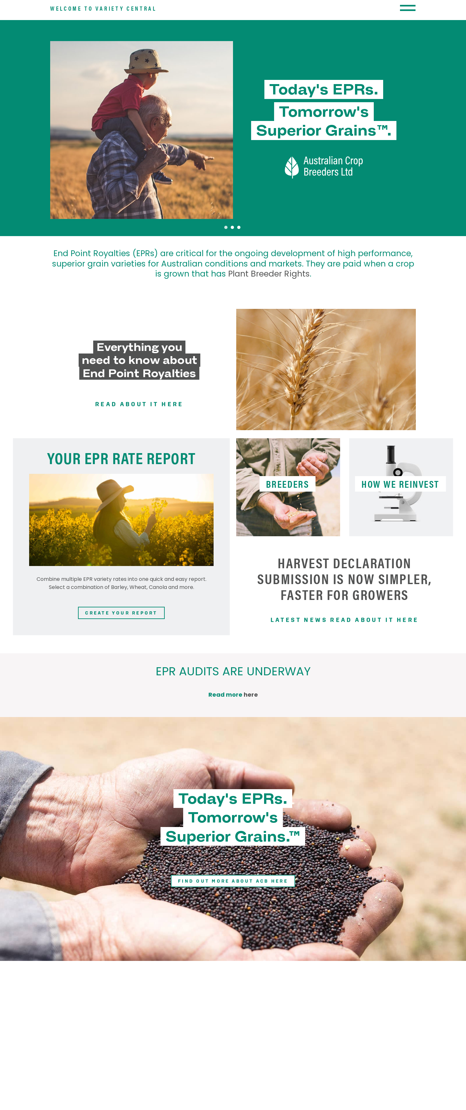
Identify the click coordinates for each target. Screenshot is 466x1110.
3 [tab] (238, 258)
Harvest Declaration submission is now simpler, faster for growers (344, 610)
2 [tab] (232, 258)
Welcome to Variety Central (103, 27)
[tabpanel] (233, 161)
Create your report (121, 647)
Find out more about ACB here (232, 914)
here (251, 726)
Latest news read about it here (344, 650)
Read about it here (139, 435)
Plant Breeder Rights (269, 306)
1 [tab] (225, 258)
